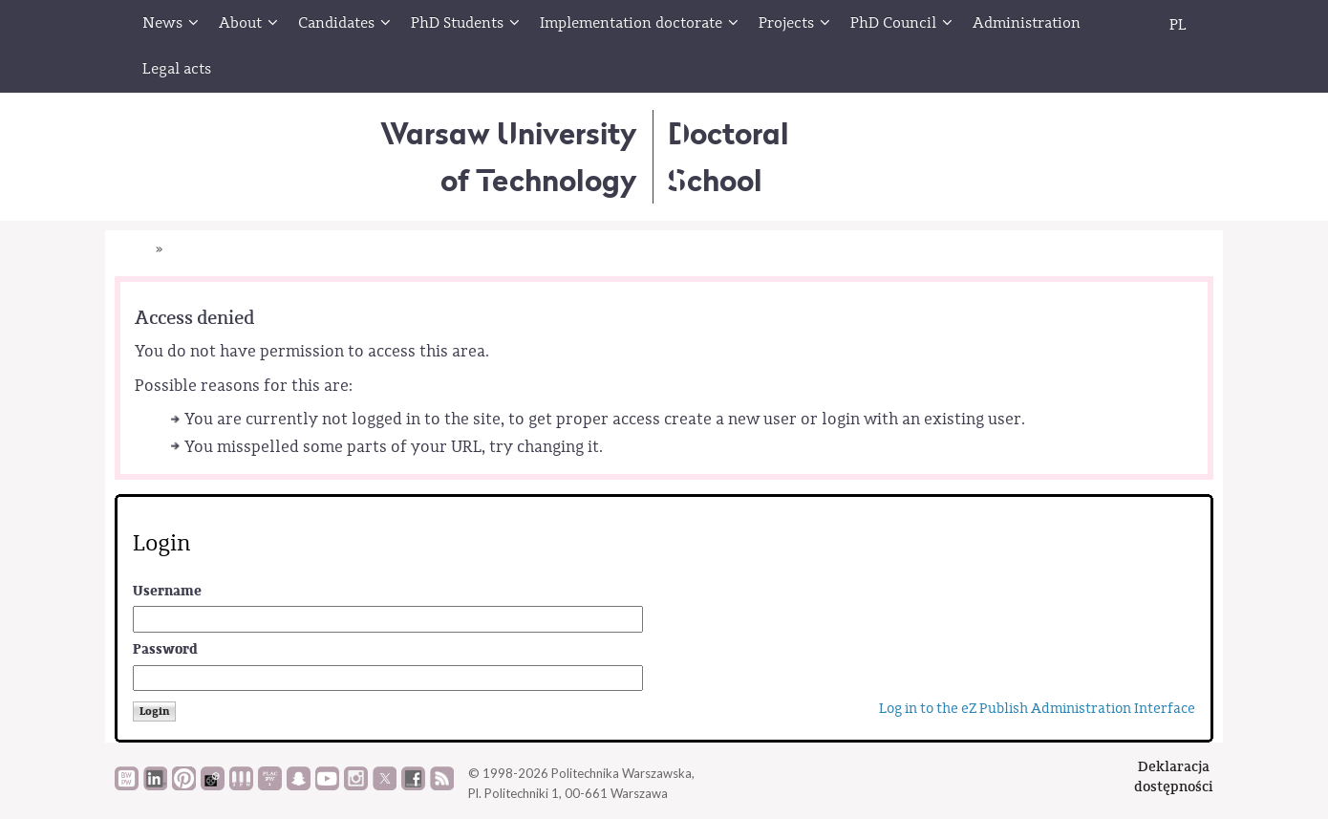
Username (167, 591)
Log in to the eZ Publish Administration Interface (1037, 709)
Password (165, 649)
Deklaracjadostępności (1173, 776)
